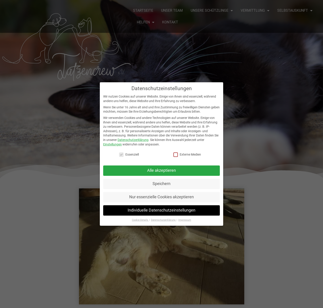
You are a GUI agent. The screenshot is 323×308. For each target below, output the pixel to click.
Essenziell (129, 154)
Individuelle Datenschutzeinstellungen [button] (161, 210)
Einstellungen (112, 144)
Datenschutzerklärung (133, 140)
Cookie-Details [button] (140, 220)
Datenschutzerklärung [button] (163, 220)
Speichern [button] (161, 183)
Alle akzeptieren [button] (161, 170)
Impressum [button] (184, 220)
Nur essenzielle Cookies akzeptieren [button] (161, 197)
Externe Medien (187, 154)
